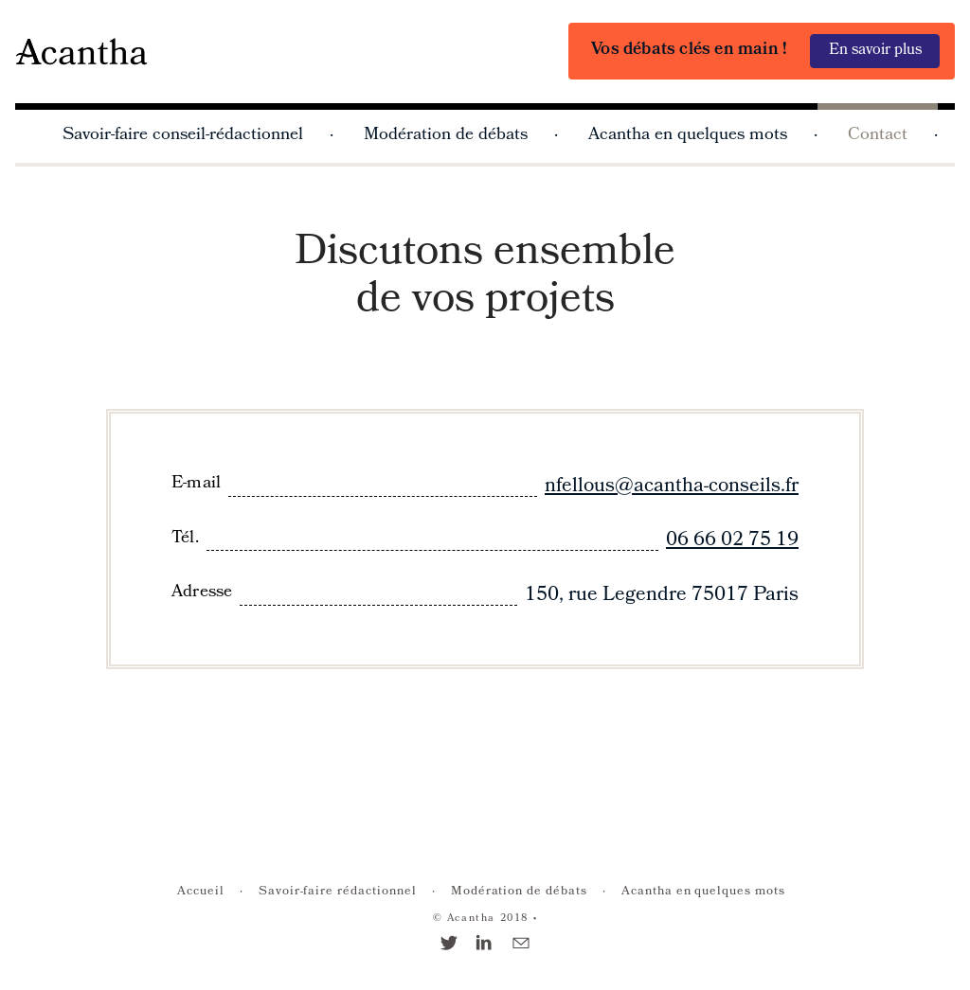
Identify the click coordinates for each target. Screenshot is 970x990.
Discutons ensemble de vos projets (485, 278)
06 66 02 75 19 (732, 541)
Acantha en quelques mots (687, 135)
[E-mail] (521, 946)
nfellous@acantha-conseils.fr (672, 487)
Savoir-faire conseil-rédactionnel (183, 135)
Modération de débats (446, 135)
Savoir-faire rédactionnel (338, 892)
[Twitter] (449, 946)
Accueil (201, 892)
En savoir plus (875, 50)
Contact (877, 135)
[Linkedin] (485, 946)
